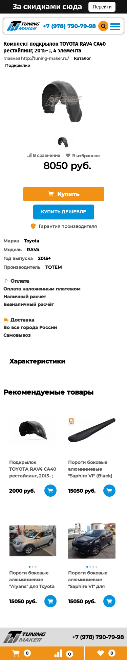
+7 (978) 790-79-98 (69, 26)
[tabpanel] (33, 430)
